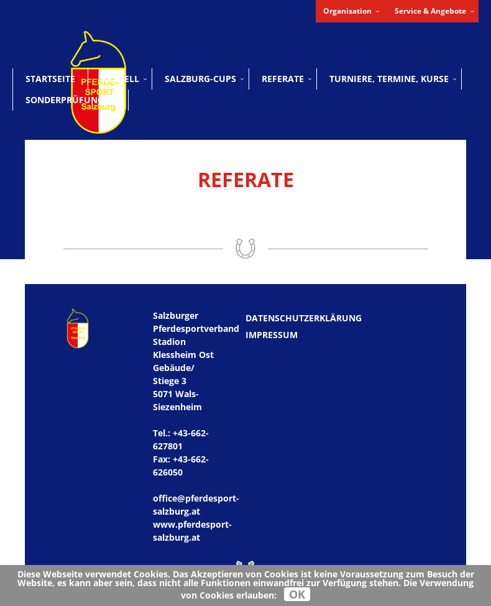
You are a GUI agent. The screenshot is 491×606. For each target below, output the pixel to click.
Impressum (272, 335)
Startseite (50, 79)
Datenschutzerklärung (304, 318)
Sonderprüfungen (70, 100)
